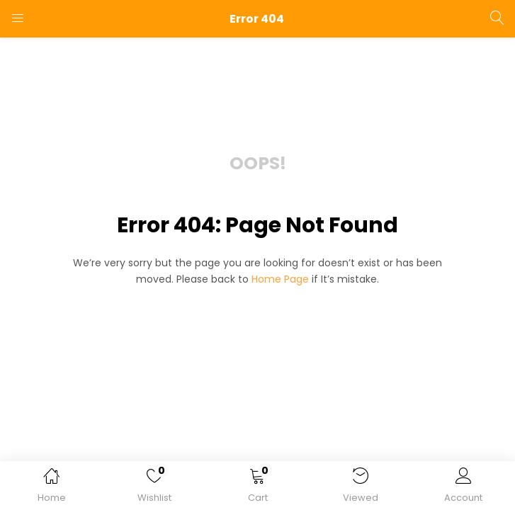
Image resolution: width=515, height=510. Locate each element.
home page (280, 279)
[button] (257, 488)
